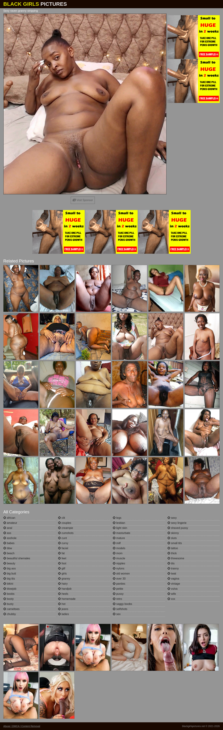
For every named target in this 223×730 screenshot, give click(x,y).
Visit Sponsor (83, 200)
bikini (8, 583)
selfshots (120, 609)
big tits (9, 578)
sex (117, 614)
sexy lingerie (176, 522)
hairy (63, 583)
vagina (173, 578)
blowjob (9, 588)
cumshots (66, 533)
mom (117, 553)
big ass (9, 568)
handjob (64, 588)
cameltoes (11, 609)
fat (61, 553)
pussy (118, 593)
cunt (62, 538)
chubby (9, 614)
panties (119, 583)
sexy (172, 517)
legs (117, 517)
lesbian (119, 522)
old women (121, 573)
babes (8, 543)
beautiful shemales (16, 558)
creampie (65, 527)
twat (171, 573)
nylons (118, 568)
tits (171, 563)
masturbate (121, 533)
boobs (8, 593)
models (119, 548)
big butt (9, 573)
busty (8, 603)
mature (119, 538)
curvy (63, 543)
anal (7, 527)
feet (62, 558)
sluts (172, 538)
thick (172, 553)
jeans (63, 609)
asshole (10, 538)
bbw (7, 548)
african (9, 517)
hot (62, 603)
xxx (171, 598)
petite (118, 588)
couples (64, 522)
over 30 (119, 578)
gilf (61, 568)
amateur (10, 522)
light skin (120, 527)
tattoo (172, 548)
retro (117, 598)
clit (61, 517)
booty (8, 598)
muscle (119, 558)
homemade (67, 598)
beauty (9, 563)
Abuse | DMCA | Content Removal (21, 726)
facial (63, 548)
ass (7, 533)
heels (63, 593)
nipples (119, 563)
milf (117, 543)
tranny (173, 568)
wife (171, 593)
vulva (172, 588)
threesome (175, 558)
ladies (63, 614)
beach (8, 553)
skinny (173, 533)
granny (64, 578)
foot (62, 563)
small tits (174, 543)
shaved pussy (177, 527)
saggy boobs (122, 603)
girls (62, 573)
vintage (173, 583)
